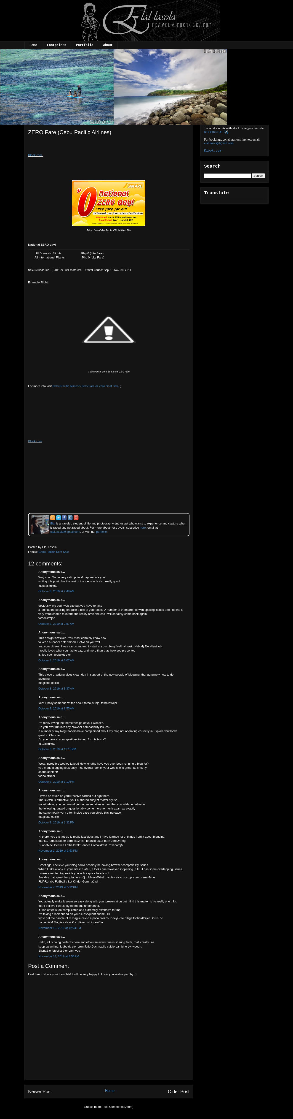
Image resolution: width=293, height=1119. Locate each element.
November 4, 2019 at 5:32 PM (58, 887)
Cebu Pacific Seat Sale (54, 552)
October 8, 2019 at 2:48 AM (56, 591)
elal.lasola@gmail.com (219, 143)
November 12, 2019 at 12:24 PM (59, 928)
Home (33, 45)
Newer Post (40, 1091)
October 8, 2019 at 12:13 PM (57, 749)
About (108, 45)
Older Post (178, 1091)
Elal (52, 523)
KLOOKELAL (213, 132)
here (143, 527)
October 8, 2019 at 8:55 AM (56, 708)
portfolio (101, 531)
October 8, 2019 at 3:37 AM (56, 688)
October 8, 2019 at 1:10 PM (56, 781)
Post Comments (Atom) (117, 1106)
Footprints (56, 45)
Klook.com (35, 155)
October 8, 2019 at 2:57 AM (56, 623)
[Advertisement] (65, 146)
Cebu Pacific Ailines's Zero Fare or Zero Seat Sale (86, 386)
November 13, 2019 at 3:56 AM (58, 956)
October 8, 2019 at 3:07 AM (56, 660)
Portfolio (84, 45)
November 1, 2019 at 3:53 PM (58, 850)
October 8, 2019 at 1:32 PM (56, 822)
